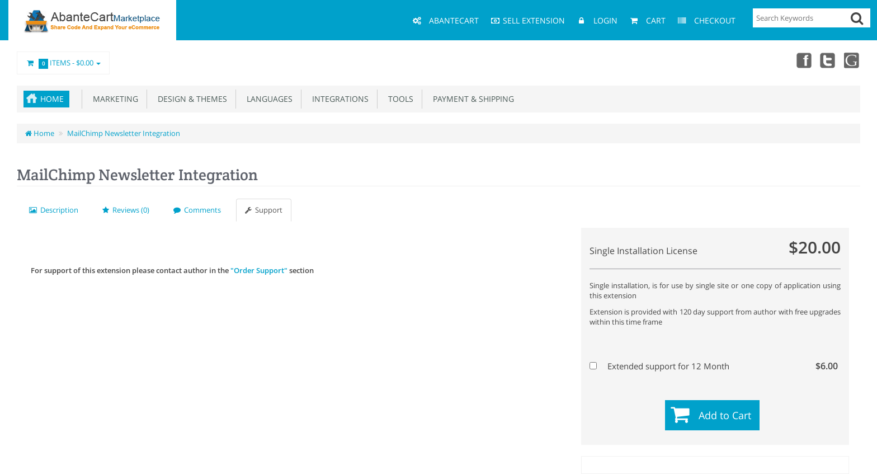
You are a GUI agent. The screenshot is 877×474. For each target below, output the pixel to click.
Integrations (338, 98)
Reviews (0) (125, 210)
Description (53, 210)
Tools (398, 98)
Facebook (803, 59)
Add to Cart (725, 415)
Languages (267, 98)
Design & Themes (190, 98)
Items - (63, 63)
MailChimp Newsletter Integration (123, 133)
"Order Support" (258, 270)
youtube (852, 59)
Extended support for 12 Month (714, 366)
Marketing (113, 98)
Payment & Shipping (471, 98)
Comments (197, 210)
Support (263, 210)
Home (52, 98)
